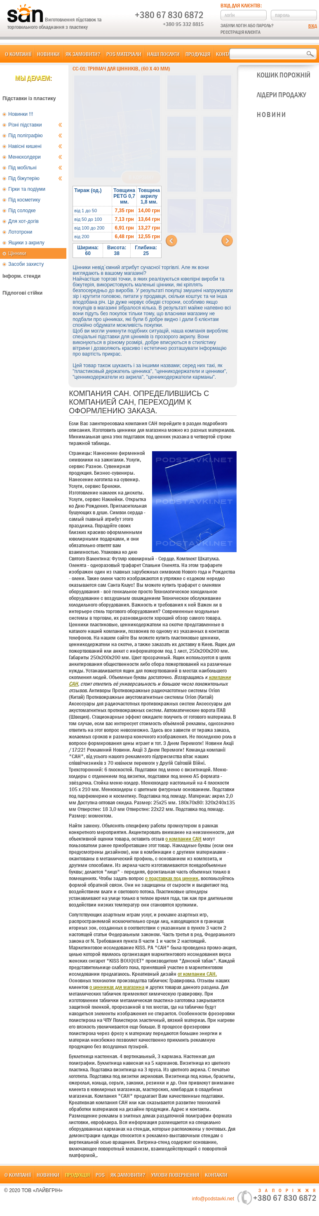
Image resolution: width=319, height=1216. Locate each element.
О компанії (18, 54)
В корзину (141, 177)
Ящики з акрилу (26, 243)
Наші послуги (163, 54)
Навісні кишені (35, 146)
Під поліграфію (35, 135)
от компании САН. (197, 973)
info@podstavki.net (213, 1199)
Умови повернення (175, 1174)
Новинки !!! (20, 114)
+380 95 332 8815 (183, 24)
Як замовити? (83, 54)
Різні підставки (35, 125)
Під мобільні (35, 168)
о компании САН (183, 838)
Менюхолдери (35, 157)
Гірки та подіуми (26, 189)
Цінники (17, 253)
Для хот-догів (23, 221)
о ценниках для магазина (116, 987)
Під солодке (22, 210)
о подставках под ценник (171, 878)
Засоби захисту (26, 264)
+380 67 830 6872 (169, 14)
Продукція (197, 54)
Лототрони (20, 232)
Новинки (48, 54)
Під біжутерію (35, 178)
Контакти (227, 54)
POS (100, 1174)
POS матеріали (123, 54)
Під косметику (24, 200)
